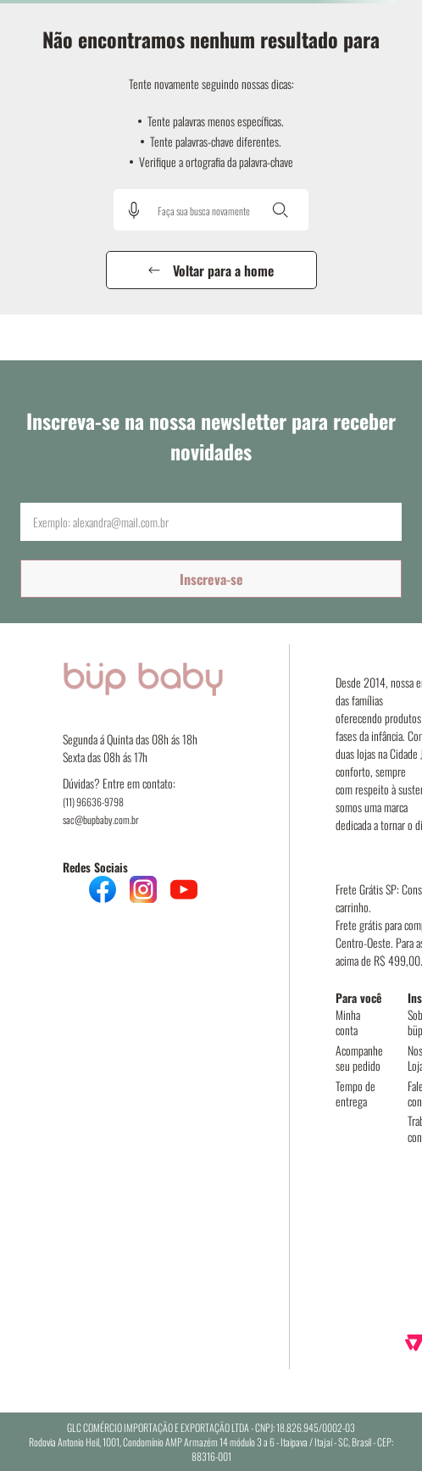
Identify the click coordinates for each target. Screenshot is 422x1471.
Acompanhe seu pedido (359, 1057)
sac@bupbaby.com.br (101, 819)
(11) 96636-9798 (93, 801)
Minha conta (348, 1022)
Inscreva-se (211, 579)
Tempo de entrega (355, 1093)
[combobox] (211, 210)
